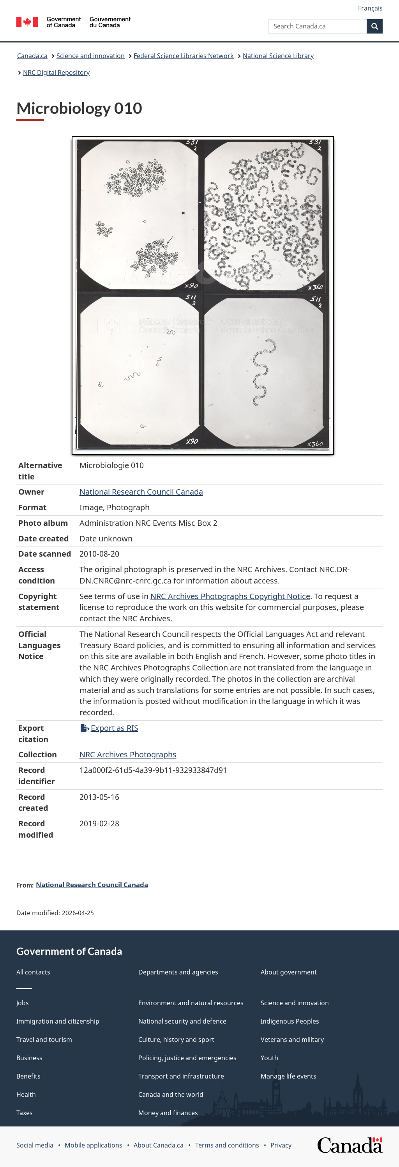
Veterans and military (292, 1039)
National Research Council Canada (141, 491)
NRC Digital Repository (56, 72)
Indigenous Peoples (290, 1021)
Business (29, 1058)
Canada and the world (170, 1094)
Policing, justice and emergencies (187, 1058)
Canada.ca (32, 55)
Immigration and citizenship (57, 1021)
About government (289, 972)
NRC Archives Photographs (128, 754)
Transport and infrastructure (181, 1076)
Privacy (280, 1145)
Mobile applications (93, 1145)
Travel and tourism (44, 1039)
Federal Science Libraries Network (184, 55)
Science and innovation (90, 55)
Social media (34, 1145)
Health (26, 1094)
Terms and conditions (227, 1145)
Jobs (22, 1003)
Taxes (24, 1113)
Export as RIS (109, 728)
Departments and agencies (178, 972)
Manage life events (288, 1076)
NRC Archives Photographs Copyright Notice (230, 596)
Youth (269, 1058)
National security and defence (182, 1021)
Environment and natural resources (191, 1003)
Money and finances (168, 1113)
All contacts (33, 972)
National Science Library (278, 55)
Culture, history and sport (176, 1039)
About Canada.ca (159, 1145)
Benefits (28, 1076)
